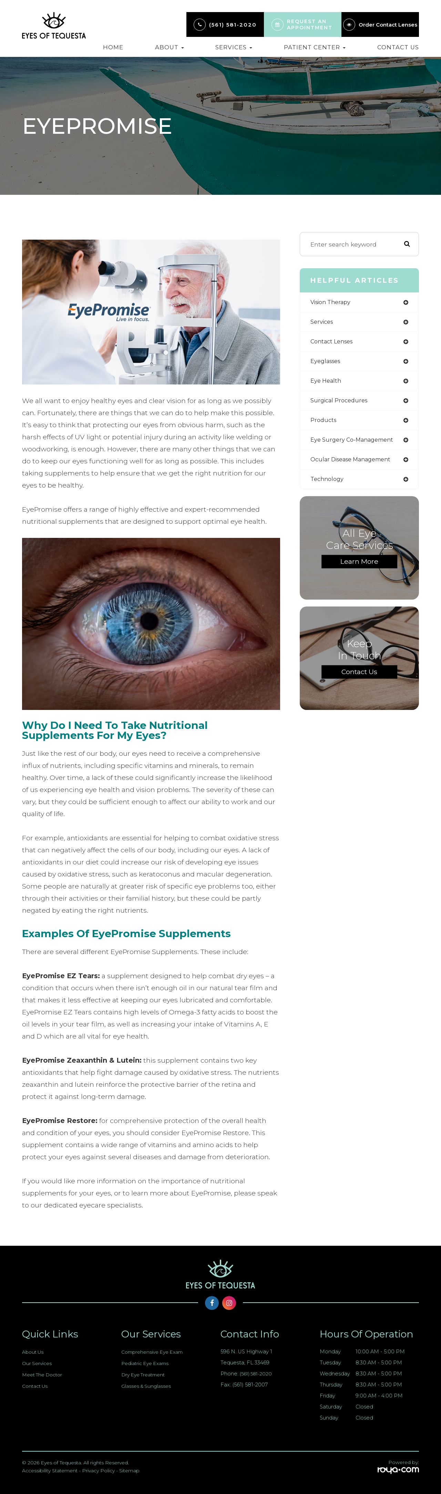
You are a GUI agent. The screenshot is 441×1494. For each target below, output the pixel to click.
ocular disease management (355, 464)
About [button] (169, 47)
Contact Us (398, 47)
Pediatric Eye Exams (147, 1363)
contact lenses (334, 343)
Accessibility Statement (50, 1470)
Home (113, 47)
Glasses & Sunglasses (147, 1386)
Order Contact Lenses (388, 24)
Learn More (359, 567)
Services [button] (233, 47)
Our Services (38, 1363)
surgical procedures (341, 403)
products (324, 424)
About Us (33, 1352)
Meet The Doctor (44, 1375)
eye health (327, 383)
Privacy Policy (98, 1470)
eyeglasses (327, 363)
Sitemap (129, 1470)
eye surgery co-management (356, 444)
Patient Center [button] (315, 47)
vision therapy (333, 302)
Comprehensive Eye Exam (154, 1352)
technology (328, 484)
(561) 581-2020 (233, 24)
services (323, 323)
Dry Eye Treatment (145, 1375)
